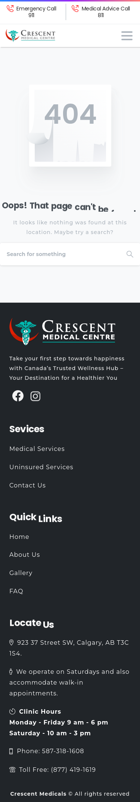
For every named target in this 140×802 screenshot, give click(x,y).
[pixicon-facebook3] (18, 400)
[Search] (60, 254)
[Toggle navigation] (126, 35)
